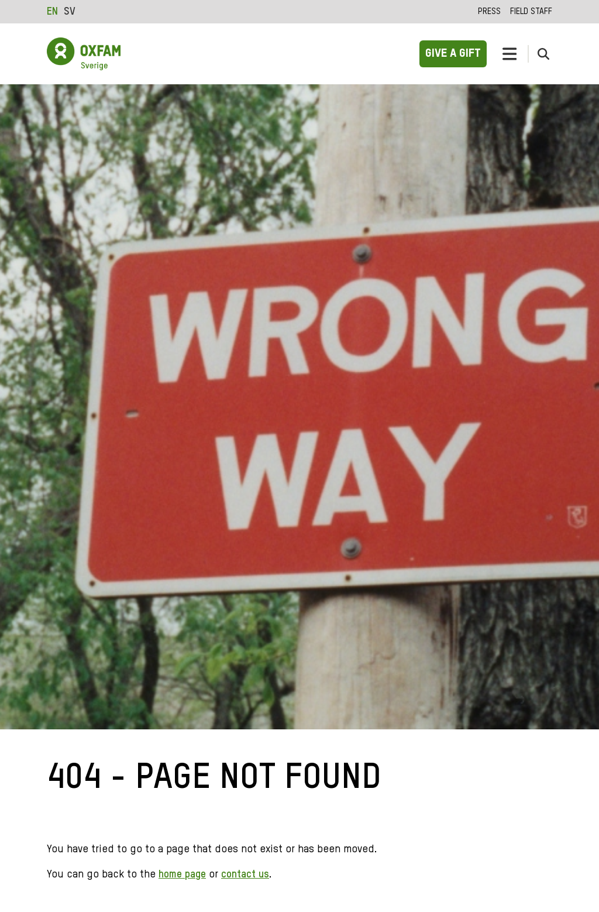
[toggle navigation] (509, 54)
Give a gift (453, 54)
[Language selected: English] (64, 12)
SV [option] (69, 11)
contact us (245, 874)
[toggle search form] (543, 54)
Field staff (531, 12)
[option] (69, 11)
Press (489, 12)
